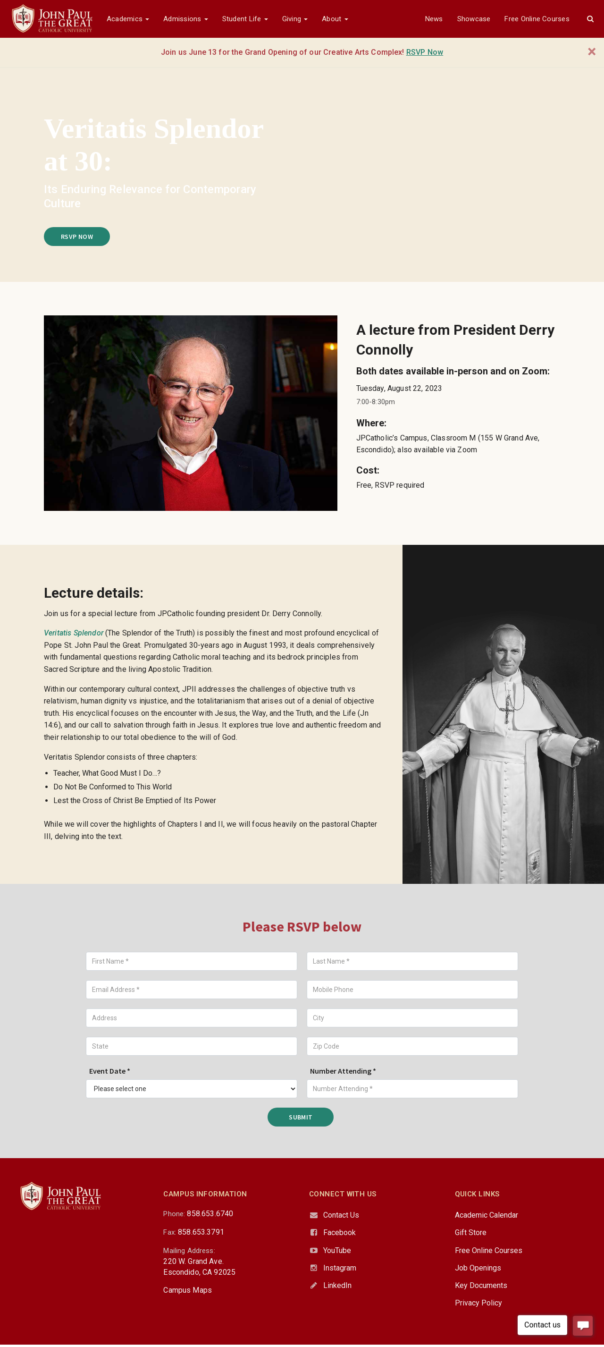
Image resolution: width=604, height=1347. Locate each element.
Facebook (339, 1232)
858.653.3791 (201, 1232)
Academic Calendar (486, 1215)
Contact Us (341, 1215)
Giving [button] (295, 19)
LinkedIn (337, 1285)
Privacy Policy (478, 1302)
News (434, 19)
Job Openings (478, 1267)
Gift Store (471, 1232)
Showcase (474, 19)
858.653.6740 (210, 1213)
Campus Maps (187, 1290)
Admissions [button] (185, 19)
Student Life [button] (245, 19)
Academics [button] (128, 19)
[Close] (591, 51)
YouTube (337, 1250)
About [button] (335, 19)
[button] (590, 19)
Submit (301, 1117)
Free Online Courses (536, 19)
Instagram (339, 1267)
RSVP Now (77, 236)
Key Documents (481, 1285)
